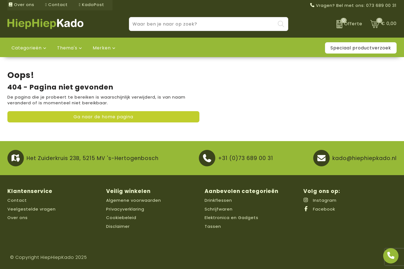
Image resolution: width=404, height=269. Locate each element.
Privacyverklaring (125, 209)
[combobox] (202, 24)
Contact (56, 4)
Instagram (320, 200)
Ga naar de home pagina (103, 117)
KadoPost (91, 4)
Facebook (319, 209)
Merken (102, 48)
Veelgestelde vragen (31, 209)
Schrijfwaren (219, 209)
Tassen (213, 226)
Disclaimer (118, 226)
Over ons (21, 4)
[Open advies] (391, 256)
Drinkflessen (218, 200)
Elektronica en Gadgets (231, 217)
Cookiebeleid (121, 217)
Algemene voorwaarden (133, 200)
